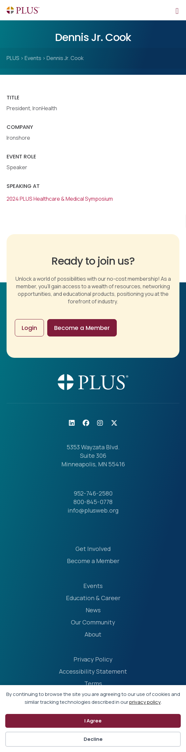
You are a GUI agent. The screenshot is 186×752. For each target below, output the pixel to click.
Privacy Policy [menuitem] (93, 659)
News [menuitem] (93, 610)
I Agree (93, 720)
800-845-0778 (93, 502)
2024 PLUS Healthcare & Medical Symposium (60, 198)
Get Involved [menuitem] (93, 549)
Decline (93, 739)
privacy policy (145, 702)
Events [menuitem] (93, 586)
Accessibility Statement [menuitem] (93, 671)
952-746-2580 (93, 493)
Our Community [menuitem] (93, 622)
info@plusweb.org (93, 510)
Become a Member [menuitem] (93, 561)
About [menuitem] (93, 634)
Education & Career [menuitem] (93, 598)
